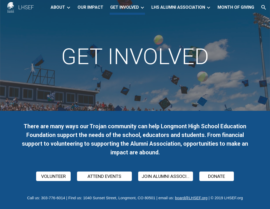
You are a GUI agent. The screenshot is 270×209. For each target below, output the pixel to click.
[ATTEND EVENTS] (104, 176)
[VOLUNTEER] (53, 176)
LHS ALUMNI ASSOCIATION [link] (178, 7)
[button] (263, 7)
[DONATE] (217, 176)
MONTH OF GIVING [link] (236, 7)
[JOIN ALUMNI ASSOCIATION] (165, 176)
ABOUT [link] (58, 7)
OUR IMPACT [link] (90, 7)
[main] (134, 56)
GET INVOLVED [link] (124, 7)
